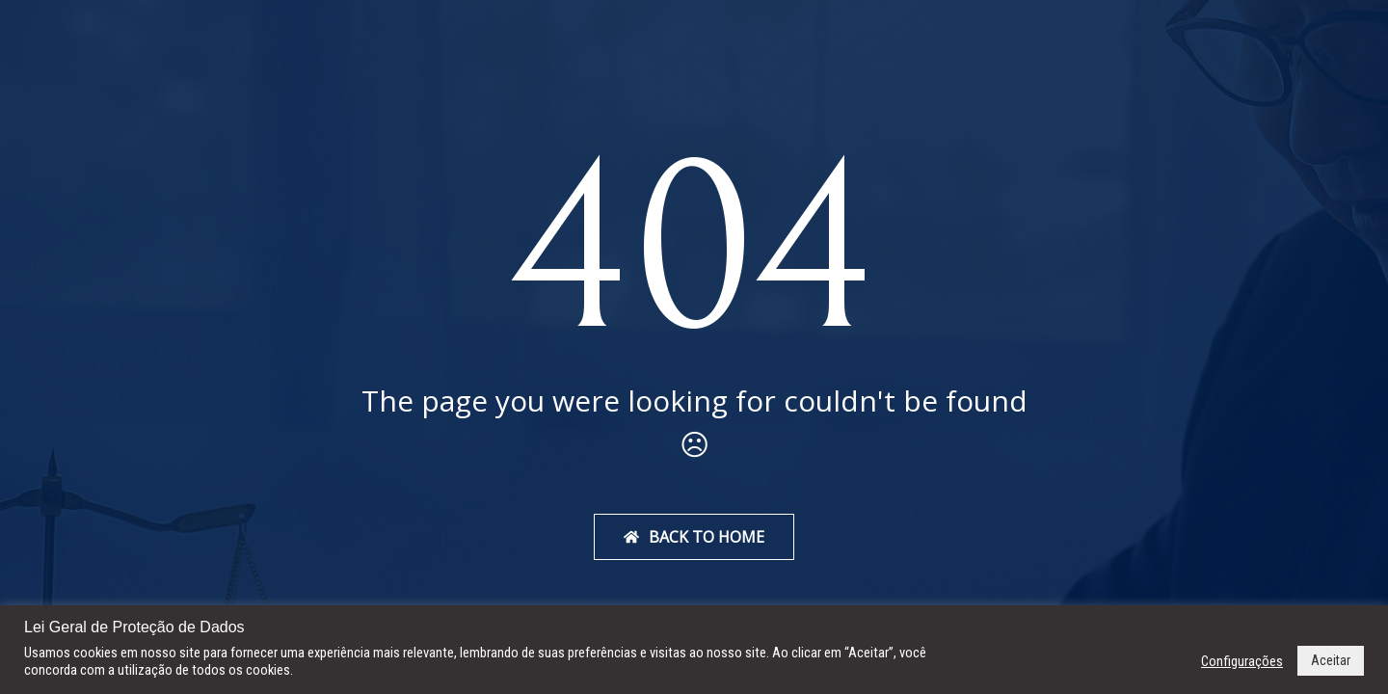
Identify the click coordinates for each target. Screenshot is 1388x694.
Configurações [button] (1242, 661)
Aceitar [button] (1330, 660)
